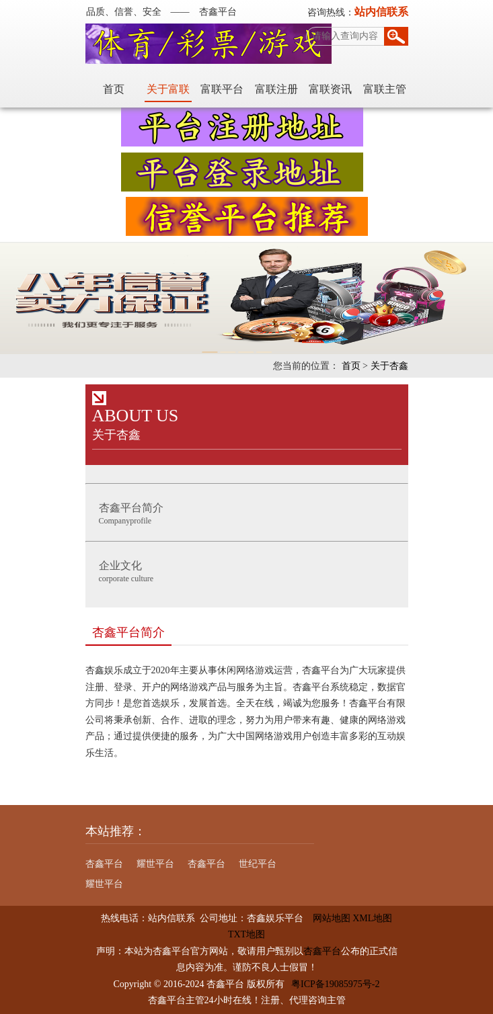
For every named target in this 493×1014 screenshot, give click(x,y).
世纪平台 (257, 864)
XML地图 (372, 918)
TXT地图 (246, 934)
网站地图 (326, 918)
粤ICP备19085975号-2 (335, 984)
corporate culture (250, 570)
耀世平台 (155, 864)
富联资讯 (330, 89)
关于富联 (168, 89)
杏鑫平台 (104, 864)
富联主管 (384, 89)
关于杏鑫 (389, 366)
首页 (113, 89)
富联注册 (276, 89)
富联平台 (221, 89)
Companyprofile (250, 512)
